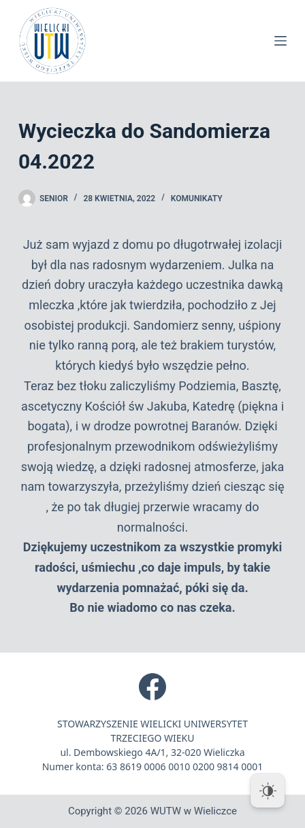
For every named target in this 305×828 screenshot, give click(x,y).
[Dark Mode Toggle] (268, 791)
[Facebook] (152, 686)
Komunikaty (197, 198)
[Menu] (280, 41)
